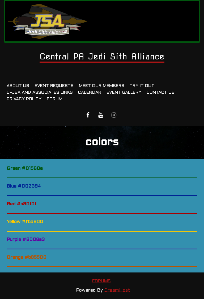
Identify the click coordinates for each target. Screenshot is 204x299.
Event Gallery (124, 92)
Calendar (89, 92)
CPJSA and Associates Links (40, 92)
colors (102, 142)
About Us (18, 86)
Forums (101, 281)
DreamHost (117, 290)
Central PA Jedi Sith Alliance (102, 56)
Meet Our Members (101, 86)
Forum (54, 99)
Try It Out (142, 86)
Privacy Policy (24, 99)
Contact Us (161, 92)
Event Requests (54, 86)
